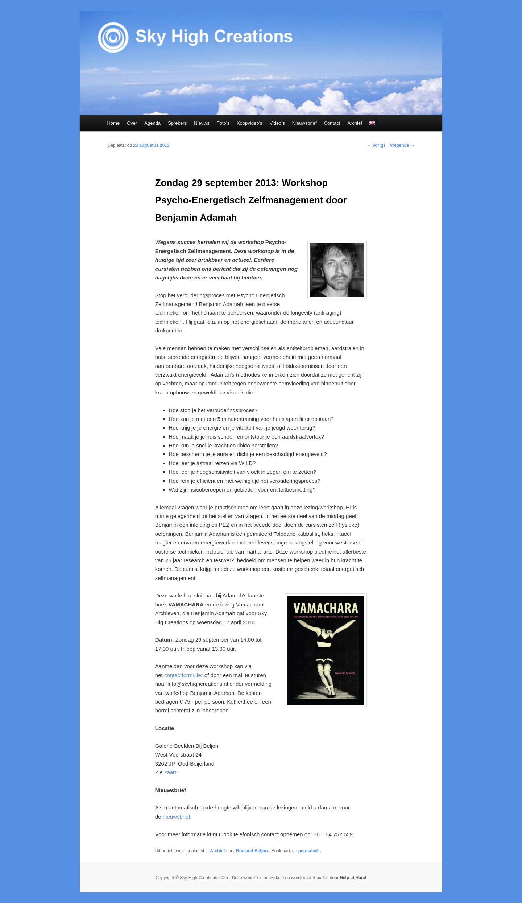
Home (113, 123)
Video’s (277, 123)
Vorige (376, 145)
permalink (309, 850)
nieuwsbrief (176, 816)
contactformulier (183, 675)
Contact (332, 123)
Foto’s (223, 123)
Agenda (152, 123)
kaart (170, 772)
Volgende (402, 145)
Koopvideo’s (249, 123)
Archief (354, 123)
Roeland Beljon (252, 850)
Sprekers (177, 123)
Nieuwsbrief (304, 123)
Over (132, 123)
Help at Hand (353, 877)
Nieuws (202, 123)
